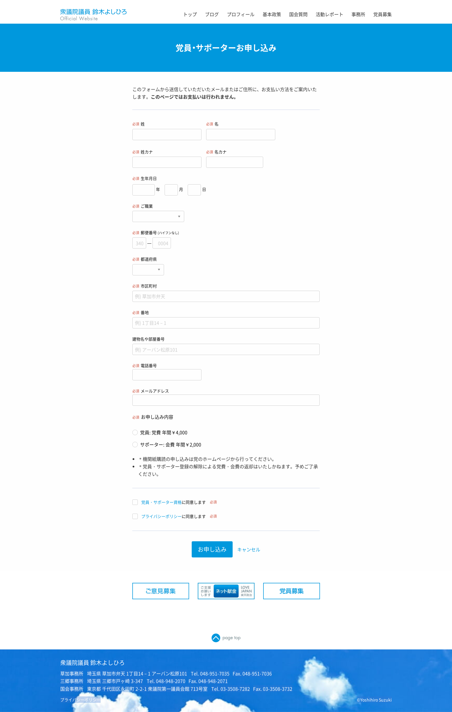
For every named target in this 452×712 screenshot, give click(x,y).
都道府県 (148, 265)
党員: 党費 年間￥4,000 (159, 432)
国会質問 (298, 14)
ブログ (212, 14)
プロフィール (241, 14)
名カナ (234, 158)
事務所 (358, 14)
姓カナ (166, 158)
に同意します (174, 502)
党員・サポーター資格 (161, 502)
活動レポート (329, 14)
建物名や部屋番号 (226, 345)
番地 (226, 318)
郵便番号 (226, 239)
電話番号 (166, 371)
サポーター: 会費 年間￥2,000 (166, 444)
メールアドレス (226, 397)
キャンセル (248, 549)
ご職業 (158, 212)
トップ (190, 14)
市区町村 (226, 292)
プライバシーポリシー (161, 516)
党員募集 (382, 14)
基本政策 (272, 14)
